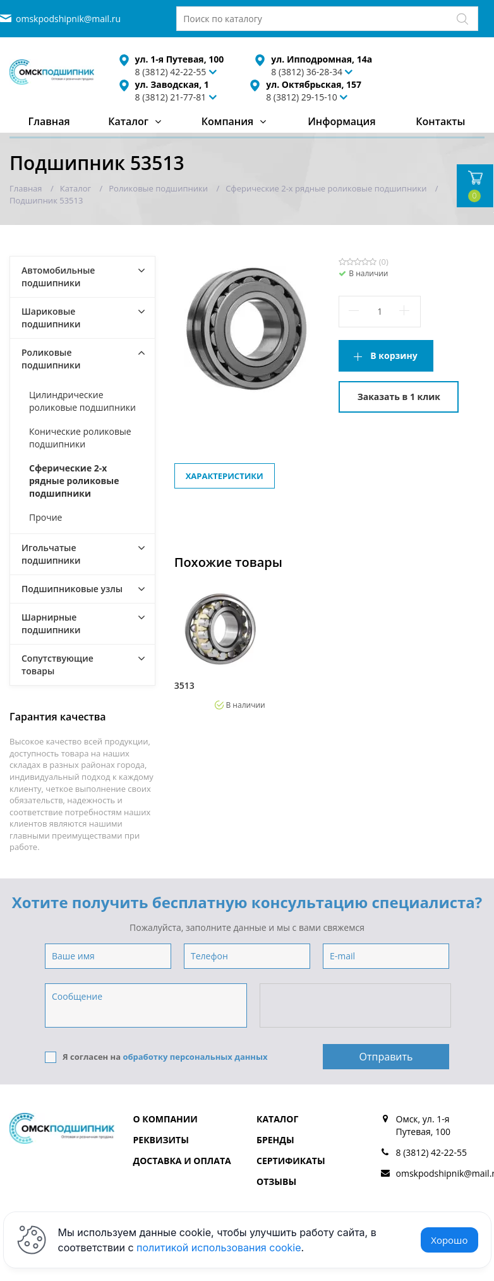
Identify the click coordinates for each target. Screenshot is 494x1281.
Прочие (45, 517)
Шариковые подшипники (51, 317)
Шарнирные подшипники (51, 623)
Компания (228, 121)
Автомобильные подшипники (58, 276)
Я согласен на (156, 1057)
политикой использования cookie (218, 1247)
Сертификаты (290, 1161)
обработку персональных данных (195, 1056)
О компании (165, 1119)
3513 (184, 685)
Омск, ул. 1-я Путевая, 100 (423, 1125)
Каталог (128, 121)
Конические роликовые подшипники (80, 437)
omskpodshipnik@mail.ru (68, 19)
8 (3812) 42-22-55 (431, 1152)
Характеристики (224, 476)
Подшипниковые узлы (72, 589)
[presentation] (356, 1006)
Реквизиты (161, 1140)
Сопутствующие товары (57, 664)
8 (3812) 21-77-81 (171, 97)
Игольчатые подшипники (51, 554)
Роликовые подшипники (51, 358)
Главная (48, 121)
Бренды (275, 1140)
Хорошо (449, 1240)
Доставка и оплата (182, 1161)
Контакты (440, 121)
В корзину (393, 355)
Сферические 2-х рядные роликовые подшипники (74, 480)
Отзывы (276, 1181)
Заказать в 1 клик (399, 397)
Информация (341, 121)
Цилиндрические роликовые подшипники (82, 401)
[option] (220, 646)
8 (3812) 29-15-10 (301, 97)
